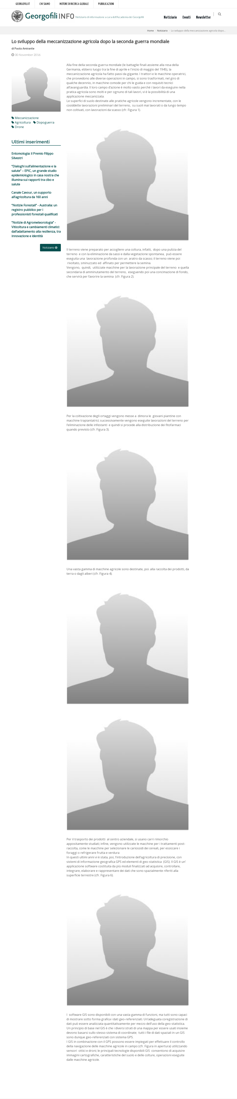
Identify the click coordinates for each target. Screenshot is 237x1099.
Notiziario (172, 17)
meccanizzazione (25, 118)
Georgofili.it (23, 4)
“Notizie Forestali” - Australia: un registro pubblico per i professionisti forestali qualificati (34, 209)
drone (17, 127)
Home (150, 30)
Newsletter (205, 17)
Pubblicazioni (106, 4)
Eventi (189, 17)
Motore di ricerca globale (74, 4)
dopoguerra (43, 122)
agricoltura (21, 122)
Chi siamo (44, 4)
